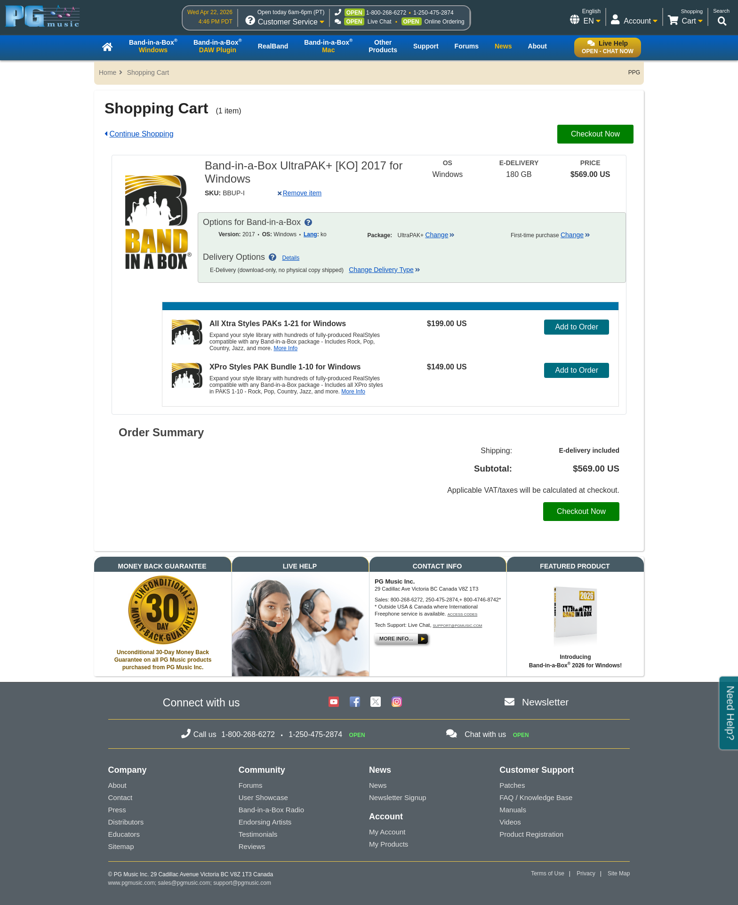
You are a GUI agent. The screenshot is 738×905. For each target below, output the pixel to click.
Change (440, 235)
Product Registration (531, 834)
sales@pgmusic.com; (186, 883)
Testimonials (258, 834)
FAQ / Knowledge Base (535, 797)
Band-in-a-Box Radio (271, 810)
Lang (310, 234)
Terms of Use (547, 873)
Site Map (619, 873)
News (378, 785)
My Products (388, 844)
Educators (124, 834)
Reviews (252, 846)
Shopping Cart (148, 72)
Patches (512, 785)
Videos (510, 822)
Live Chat (380, 21)
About (117, 785)
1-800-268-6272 (386, 12)
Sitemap (121, 846)
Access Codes (463, 614)
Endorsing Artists (265, 822)
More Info (285, 348)
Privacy (586, 873)
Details (291, 258)
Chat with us (485, 734)
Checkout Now (595, 134)
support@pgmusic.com (457, 626)
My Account (387, 832)
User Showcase (263, 797)
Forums (251, 785)
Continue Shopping (141, 134)
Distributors (126, 822)
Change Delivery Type (384, 269)
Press (117, 810)
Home (107, 72)
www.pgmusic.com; (132, 883)
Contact (120, 797)
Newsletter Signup (397, 797)
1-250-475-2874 (433, 12)
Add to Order (576, 327)
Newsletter (545, 702)
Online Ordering (445, 21)
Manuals (512, 810)
